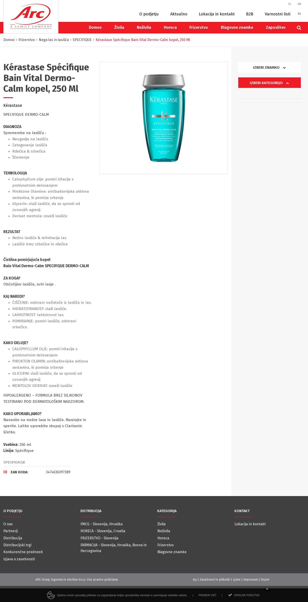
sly (195, 579)
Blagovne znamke (237, 27)
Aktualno (178, 14)
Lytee (236, 579)
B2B (249, 14)
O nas (8, 524)
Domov (95, 27)
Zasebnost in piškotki (215, 579)
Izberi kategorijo (269, 83)
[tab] (36, 472)
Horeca (170, 27)
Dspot (265, 579)
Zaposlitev (275, 27)
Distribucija (12, 538)
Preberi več (207, 599)
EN (299, 4)
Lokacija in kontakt (217, 14)
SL (290, 4)
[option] (164, 118)
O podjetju (149, 14)
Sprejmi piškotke (247, 599)
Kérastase (12, 105)
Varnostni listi (277, 14)
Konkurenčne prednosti (23, 552)
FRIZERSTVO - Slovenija (99, 538)
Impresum (250, 579)
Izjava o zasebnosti (19, 559)
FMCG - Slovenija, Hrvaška (101, 524)
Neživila (144, 27)
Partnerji (10, 531)
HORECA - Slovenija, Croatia (102, 531)
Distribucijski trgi (17, 545)
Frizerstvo (198, 27)
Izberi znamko (269, 67)
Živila (119, 27)
